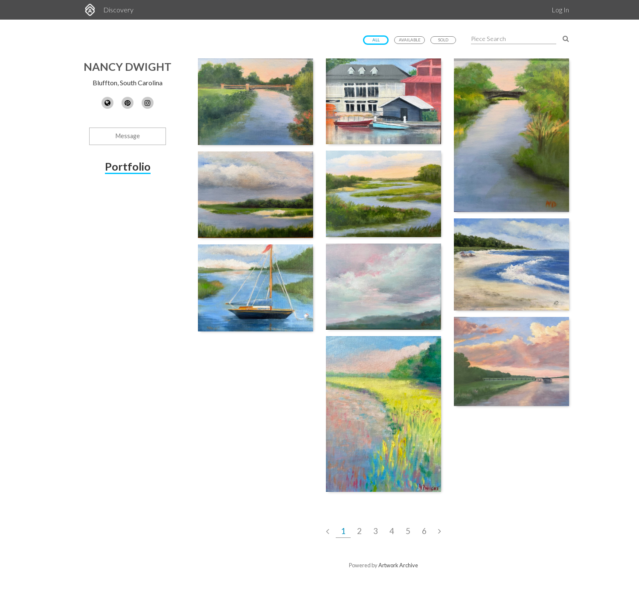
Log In (560, 10)
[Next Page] (439, 531)
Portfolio (128, 166)
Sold (443, 40)
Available (410, 40)
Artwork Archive (398, 565)
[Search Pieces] (566, 38)
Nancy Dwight (127, 66)
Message (128, 135)
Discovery (118, 10)
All (376, 40)
